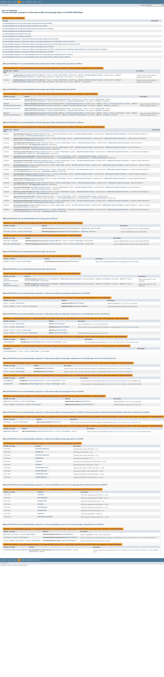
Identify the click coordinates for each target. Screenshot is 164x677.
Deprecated (29, 2)
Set (12, 401)
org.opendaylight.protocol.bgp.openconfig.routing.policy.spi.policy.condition (27, 23)
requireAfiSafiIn (87, 404)
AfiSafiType (20, 18)
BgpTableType (85, 228)
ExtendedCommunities (68, 158)
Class (15, 2)
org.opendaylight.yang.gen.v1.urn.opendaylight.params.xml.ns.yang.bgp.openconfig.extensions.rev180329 (37, 54)
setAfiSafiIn (40, 431)
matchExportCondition (31, 75)
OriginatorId (18, 162)
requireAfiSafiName (79, 306)
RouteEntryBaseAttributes (94, 75)
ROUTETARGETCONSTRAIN (45, 516)
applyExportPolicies (46, 279)
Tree (23, 2)
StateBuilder (8, 384)
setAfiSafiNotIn (57, 550)
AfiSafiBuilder (9, 342)
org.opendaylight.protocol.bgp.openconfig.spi (17, 31)
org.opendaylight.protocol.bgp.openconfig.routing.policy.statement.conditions (28, 28)
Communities (21, 153)
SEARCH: (143, 5)
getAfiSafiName (78, 303)
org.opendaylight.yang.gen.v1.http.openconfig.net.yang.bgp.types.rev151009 (28, 51)
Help (39, 2)
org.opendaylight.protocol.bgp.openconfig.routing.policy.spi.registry (24, 26)
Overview (3, 2)
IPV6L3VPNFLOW (42, 507)
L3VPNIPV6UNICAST (41, 477)
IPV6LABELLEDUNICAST (42, 455)
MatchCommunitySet (43, 153)
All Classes (4, 5)
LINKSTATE (41, 513)
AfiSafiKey (7, 351)
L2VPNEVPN (38, 461)
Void (15, 135)
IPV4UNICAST (39, 452)
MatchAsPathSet (30, 140)
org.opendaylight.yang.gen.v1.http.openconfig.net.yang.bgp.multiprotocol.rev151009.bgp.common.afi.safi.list (38, 41)
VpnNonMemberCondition (50, 171)
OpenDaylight (13, 565)
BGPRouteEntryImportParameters (24, 81)
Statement (98, 101)
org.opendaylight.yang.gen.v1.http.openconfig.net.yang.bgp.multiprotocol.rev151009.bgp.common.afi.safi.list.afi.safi (41, 44)
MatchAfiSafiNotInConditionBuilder (16, 550)
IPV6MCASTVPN (42, 510)
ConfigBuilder (8, 380)
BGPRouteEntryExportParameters (24, 77)
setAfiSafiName (35, 342)
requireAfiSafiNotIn (68, 540)
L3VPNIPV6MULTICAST (42, 474)
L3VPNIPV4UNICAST (41, 471)
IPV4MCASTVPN (42, 501)
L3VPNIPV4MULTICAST (42, 467)
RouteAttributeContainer (12, 99)
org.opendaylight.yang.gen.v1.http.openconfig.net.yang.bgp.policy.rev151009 (28, 46)
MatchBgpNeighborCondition (38, 144)
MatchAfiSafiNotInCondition (36, 135)
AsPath (16, 140)
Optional (7, 280)
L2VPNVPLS (38, 464)
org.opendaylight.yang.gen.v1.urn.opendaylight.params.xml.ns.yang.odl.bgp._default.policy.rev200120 (36, 57)
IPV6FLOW (40, 504)
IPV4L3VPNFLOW (42, 497)
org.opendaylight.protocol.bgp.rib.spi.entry (16, 33)
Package (9, 2)
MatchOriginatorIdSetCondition (44, 162)
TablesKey (84, 231)
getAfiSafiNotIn (66, 534)
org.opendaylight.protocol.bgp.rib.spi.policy (16, 36)
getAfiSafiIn (85, 401)
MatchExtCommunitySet (99, 158)
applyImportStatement (44, 108)
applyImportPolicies (46, 284)
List (15, 153)
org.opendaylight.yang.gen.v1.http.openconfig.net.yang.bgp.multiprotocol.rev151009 (30, 39)
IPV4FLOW (40, 494)
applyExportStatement (44, 99)
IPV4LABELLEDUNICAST (42, 448)
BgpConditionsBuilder (11, 431)
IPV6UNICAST (39, 458)
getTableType (51, 244)
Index (35, 2)
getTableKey (51, 240)
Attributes (14, 280)
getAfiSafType (73, 261)
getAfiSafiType (68, 228)
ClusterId (17, 149)
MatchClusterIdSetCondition (41, 149)
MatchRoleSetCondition (21, 167)
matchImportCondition (31, 80)
